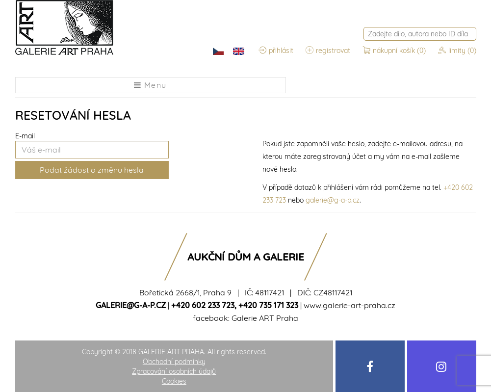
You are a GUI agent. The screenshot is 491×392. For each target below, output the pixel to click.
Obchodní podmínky (174, 361)
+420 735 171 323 (268, 305)
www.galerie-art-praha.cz (349, 305)
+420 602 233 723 (202, 305)
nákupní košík (395, 50)
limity (457, 50)
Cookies (174, 381)
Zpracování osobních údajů (174, 371)
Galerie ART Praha (265, 318)
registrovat (328, 50)
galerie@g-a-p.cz (333, 200)
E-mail (25, 135)
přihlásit (275, 50)
